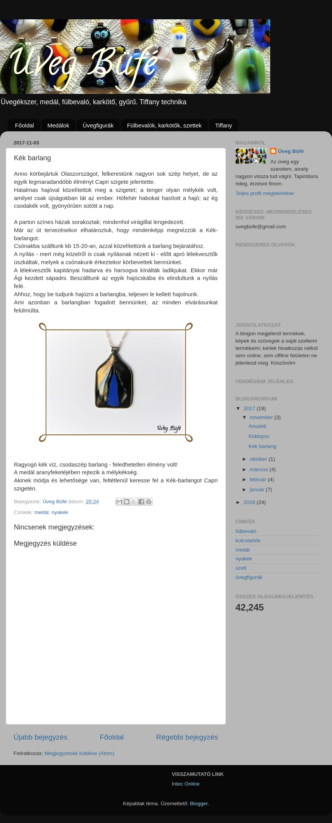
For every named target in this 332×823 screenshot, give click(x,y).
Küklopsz (259, 436)
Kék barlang (262, 446)
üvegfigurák (249, 577)
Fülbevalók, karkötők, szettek (164, 125)
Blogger (199, 803)
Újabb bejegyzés (41, 737)
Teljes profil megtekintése (264, 193)
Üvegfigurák (98, 125)
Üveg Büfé (291, 151)
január (258, 489)
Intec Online (186, 784)
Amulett (257, 426)
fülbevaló (245, 531)
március (259, 469)
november (262, 417)
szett (241, 568)
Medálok (58, 125)
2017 (250, 408)
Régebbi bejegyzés (187, 737)
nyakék (60, 512)
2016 (250, 502)
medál (41, 512)
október (259, 459)
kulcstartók (248, 540)
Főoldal (24, 125)
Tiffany (223, 125)
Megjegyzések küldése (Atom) (79, 753)
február (259, 479)
